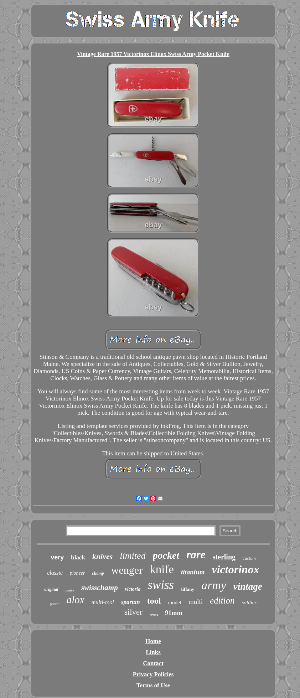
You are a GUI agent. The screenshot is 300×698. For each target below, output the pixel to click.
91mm (173, 612)
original (51, 589)
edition (222, 600)
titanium (193, 572)
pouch (55, 603)
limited (132, 555)
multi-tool (103, 602)
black (78, 557)
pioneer (77, 573)
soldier (249, 602)
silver (133, 611)
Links (153, 652)
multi (195, 601)
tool (154, 600)
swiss (161, 585)
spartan (130, 602)
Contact (153, 663)
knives (102, 556)
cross (154, 614)
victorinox (235, 569)
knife (162, 569)
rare (195, 554)
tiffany (187, 589)
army (213, 585)
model (174, 602)
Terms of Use (153, 685)
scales (69, 590)
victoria (133, 589)
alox (75, 599)
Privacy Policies (153, 674)
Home (153, 641)
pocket (166, 555)
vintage (247, 586)
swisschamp (99, 587)
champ (98, 573)
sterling (224, 557)
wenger (127, 570)
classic (55, 573)
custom (249, 558)
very (57, 557)
